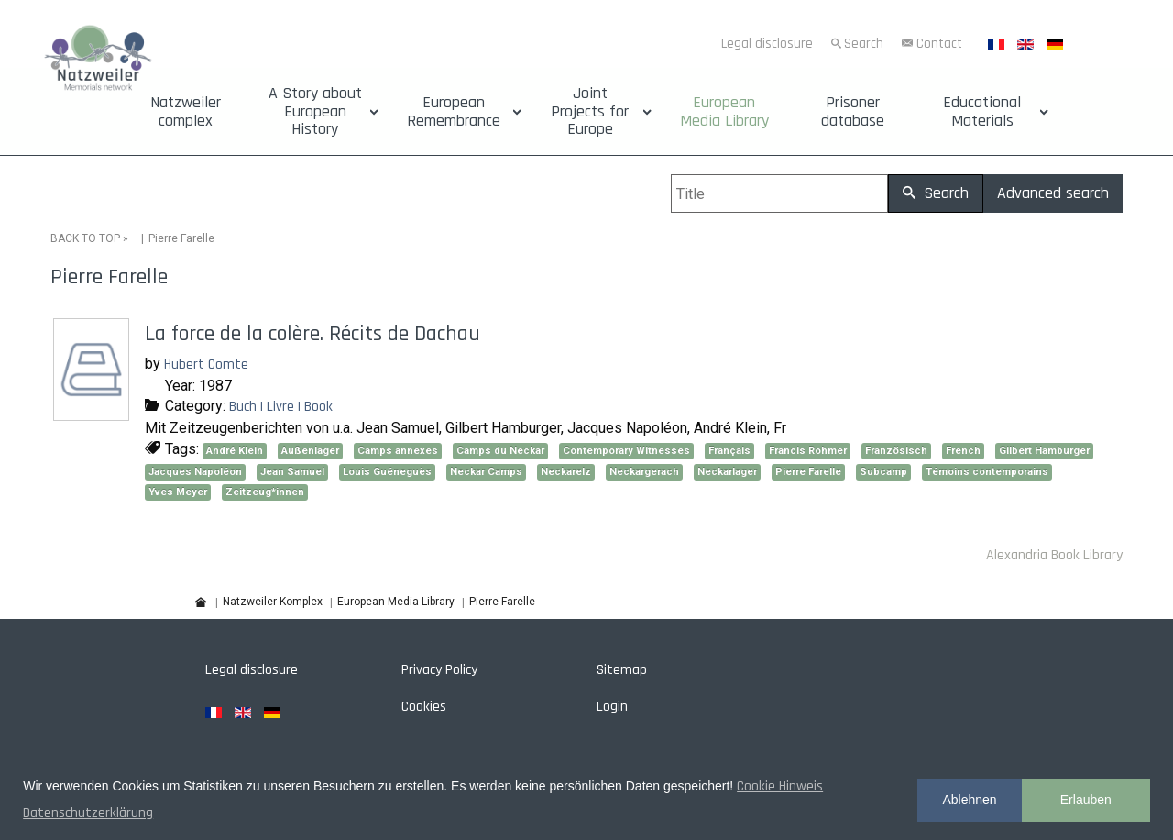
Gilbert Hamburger (1044, 451)
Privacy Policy (439, 670)
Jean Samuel (292, 472)
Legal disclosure (767, 43)
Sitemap (622, 670)
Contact (939, 43)
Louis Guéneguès (387, 472)
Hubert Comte (206, 364)
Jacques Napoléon (195, 472)
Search (863, 43)
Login (612, 706)
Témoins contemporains (987, 472)
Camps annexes (397, 451)
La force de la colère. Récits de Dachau (312, 334)
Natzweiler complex (185, 112)
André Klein (234, 451)
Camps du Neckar (500, 451)
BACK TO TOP (85, 238)
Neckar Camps (486, 472)
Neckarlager (727, 472)
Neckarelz (566, 472)
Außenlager (310, 451)
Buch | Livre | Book (281, 406)
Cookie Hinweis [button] (780, 786)
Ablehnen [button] (969, 799)
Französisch (896, 451)
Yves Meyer (177, 492)
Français (729, 451)
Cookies (423, 706)
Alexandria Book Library (1054, 555)
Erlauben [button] (1086, 799)
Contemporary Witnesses (626, 451)
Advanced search (1053, 193)
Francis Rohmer (808, 451)
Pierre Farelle (808, 472)
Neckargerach (644, 472)
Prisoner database (852, 112)
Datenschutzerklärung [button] (88, 813)
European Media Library (724, 112)
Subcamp (883, 472)
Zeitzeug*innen (264, 492)
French (963, 451)
